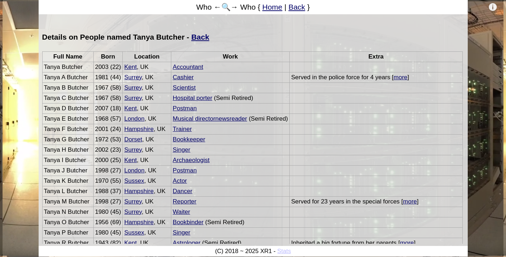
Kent (130, 67)
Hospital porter (192, 98)
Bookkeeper (189, 139)
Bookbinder (188, 222)
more (401, 77)
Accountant (188, 67)
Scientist (184, 87)
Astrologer (186, 243)
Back (297, 7)
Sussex (134, 180)
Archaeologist (191, 160)
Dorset (133, 139)
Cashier (183, 77)
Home (272, 7)
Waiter (181, 211)
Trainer (182, 129)
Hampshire (138, 129)
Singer (181, 149)
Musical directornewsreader (210, 118)
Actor (180, 180)
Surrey (133, 77)
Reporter (184, 201)
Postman (185, 108)
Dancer (182, 191)
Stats (284, 251)
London (134, 118)
